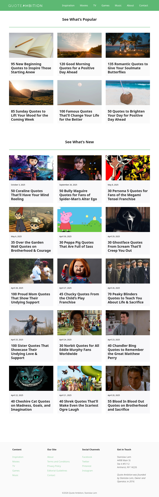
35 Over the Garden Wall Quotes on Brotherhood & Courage (31, 246)
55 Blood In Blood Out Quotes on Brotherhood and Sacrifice (127, 405)
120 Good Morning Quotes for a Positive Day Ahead (76, 68)
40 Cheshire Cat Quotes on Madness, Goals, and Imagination (30, 405)
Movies (84, 5)
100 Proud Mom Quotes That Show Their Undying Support (30, 298)
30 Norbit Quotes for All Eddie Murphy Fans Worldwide (79, 349)
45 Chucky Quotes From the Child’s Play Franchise (79, 298)
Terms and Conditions (58, 461)
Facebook (87, 456)
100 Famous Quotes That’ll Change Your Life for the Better (79, 115)
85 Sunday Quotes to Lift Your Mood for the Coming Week (29, 115)
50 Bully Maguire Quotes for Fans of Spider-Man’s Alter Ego (78, 194)
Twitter (85, 461)
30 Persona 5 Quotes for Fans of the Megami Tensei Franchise (128, 194)
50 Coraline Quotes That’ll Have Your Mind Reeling (30, 194)
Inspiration (68, 5)
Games (105, 5)
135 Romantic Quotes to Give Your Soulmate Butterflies (128, 68)
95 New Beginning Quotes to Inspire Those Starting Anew (31, 68)
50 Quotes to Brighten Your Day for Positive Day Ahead (126, 115)
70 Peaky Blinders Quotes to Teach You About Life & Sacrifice (125, 298)
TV (94, 5)
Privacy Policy (54, 466)
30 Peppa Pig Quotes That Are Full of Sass (76, 244)
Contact (143, 5)
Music (118, 5)
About (130, 5)
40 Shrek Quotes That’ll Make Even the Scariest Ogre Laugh (78, 405)
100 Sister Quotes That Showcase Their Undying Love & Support (30, 351)
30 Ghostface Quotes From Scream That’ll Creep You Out (125, 246)
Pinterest (86, 466)
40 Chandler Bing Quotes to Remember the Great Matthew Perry (126, 351)
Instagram (87, 470)
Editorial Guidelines (57, 470)
